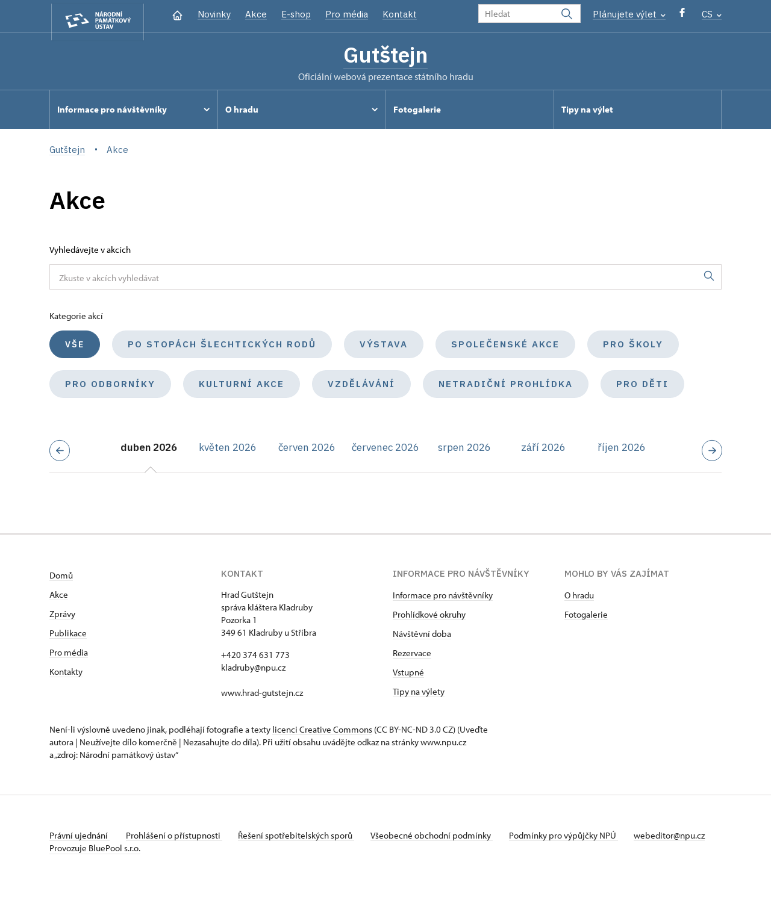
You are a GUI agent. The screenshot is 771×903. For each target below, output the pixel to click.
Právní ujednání (79, 837)
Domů (61, 577)
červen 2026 (307, 449)
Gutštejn (385, 56)
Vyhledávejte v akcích (90, 252)
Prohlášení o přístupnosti (177, 837)
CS (712, 14)
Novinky (214, 14)
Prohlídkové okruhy (429, 616)
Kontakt (399, 14)
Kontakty (66, 674)
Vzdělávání (361, 386)
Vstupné (408, 674)
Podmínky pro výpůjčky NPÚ (575, 837)
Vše (74, 346)
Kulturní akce (241, 386)
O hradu (579, 597)
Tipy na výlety (419, 694)
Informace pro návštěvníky (443, 597)
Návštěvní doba (422, 636)
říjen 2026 (622, 449)
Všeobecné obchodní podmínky (441, 837)
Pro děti (642, 386)
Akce (256, 14)
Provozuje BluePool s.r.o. (94, 863)
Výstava (384, 346)
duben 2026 (148, 449)
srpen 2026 (464, 449)
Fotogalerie (586, 616)
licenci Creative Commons (322, 731)
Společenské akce (505, 346)
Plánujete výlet (629, 14)
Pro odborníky (110, 386)
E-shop (296, 14)
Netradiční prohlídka (506, 386)
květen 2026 (228, 449)
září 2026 (543, 449)
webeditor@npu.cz (84, 850)
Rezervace (412, 655)
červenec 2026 (385, 449)
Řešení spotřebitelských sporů (303, 837)
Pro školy (633, 346)
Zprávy (62, 616)
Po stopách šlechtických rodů (222, 346)
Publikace (68, 635)
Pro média (346, 14)
